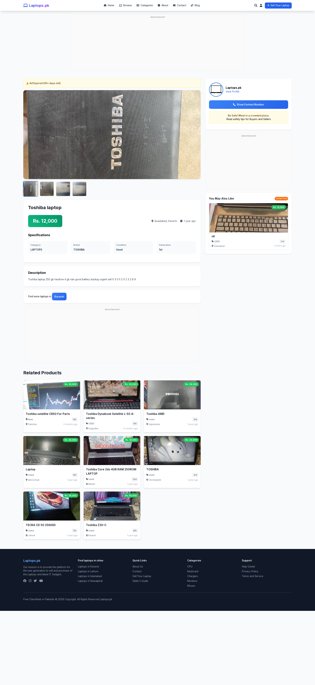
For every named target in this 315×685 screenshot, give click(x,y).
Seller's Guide (140, 581)
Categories (145, 5)
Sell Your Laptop (278, 5)
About (163, 5)
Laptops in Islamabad (90, 576)
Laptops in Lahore (88, 571)
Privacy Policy (250, 571)
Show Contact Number (248, 104)
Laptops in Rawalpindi (90, 581)
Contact (179, 5)
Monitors (192, 581)
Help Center (248, 566)
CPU (189, 566)
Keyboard (192, 571)
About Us (138, 566)
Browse (125, 5)
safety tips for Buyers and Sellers (252, 119)
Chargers (192, 576)
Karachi (172, 221)
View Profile (232, 91)
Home (109, 5)
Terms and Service (252, 576)
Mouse (191, 585)
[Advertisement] (158, 33)
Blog (195, 5)
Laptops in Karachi (88, 566)
